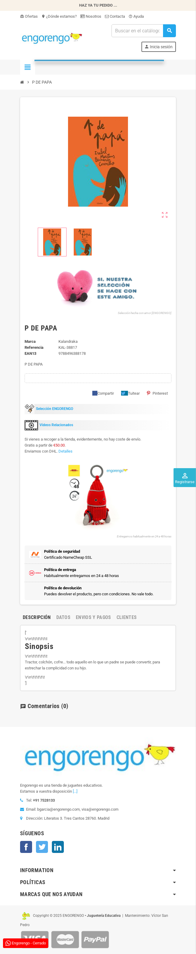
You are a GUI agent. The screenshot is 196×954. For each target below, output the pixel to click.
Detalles (65, 451)
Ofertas (29, 16)
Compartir (103, 393)
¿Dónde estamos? (59, 16)
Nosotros (90, 16)
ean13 (30, 353)
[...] (75, 791)
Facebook (26, 847)
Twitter (42, 847)
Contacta (115, 16)
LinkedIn (58, 847)
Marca (30, 341)
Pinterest (157, 393)
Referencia (34, 347)
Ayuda (136, 16)
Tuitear (130, 393)
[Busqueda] (143, 30)
